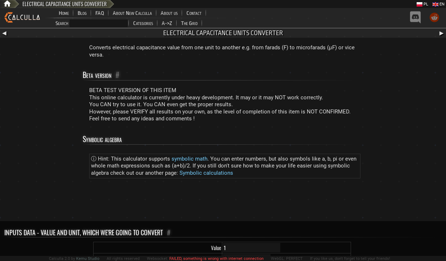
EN (439, 4)
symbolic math (189, 159)
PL (422, 4)
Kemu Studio (87, 258)
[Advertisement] (223, 201)
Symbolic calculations (206, 173)
